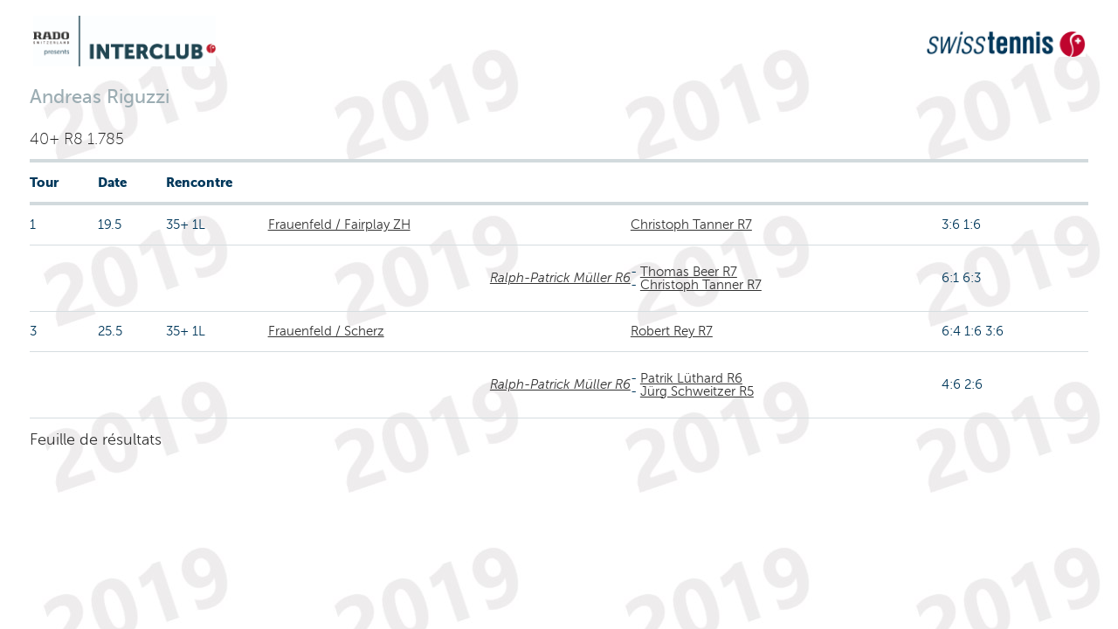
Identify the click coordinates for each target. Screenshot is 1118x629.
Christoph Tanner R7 (691, 225)
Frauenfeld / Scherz (326, 331)
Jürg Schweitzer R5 (697, 391)
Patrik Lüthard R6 (691, 378)
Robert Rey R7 (672, 331)
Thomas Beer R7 (688, 272)
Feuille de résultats (96, 439)
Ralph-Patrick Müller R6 (560, 278)
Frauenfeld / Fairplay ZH (339, 225)
